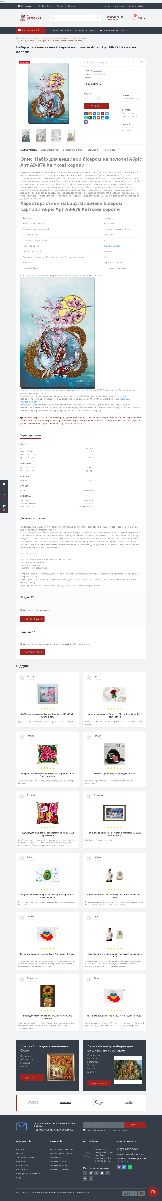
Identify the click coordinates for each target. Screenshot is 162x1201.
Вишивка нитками (58, 1165)
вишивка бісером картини (53, 417)
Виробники (21, 1169)
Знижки (76, 37)
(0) (107, 62)
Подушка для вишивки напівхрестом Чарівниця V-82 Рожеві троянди (47, 774)
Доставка (71, 6)
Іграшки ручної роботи (61, 1153)
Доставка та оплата (73, 149)
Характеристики (50, 149)
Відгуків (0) (93, 149)
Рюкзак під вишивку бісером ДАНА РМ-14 (114, 773)
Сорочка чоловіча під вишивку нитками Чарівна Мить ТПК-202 (114, 896)
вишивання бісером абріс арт (47, 420)
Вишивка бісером (58, 1161)
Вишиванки (55, 1157)
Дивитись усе (32, 1077)
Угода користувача (103, 1130)
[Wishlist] (132, 62)
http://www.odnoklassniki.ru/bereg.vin (90, 1179)
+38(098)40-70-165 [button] (127, 1149)
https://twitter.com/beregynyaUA (91, 1173)
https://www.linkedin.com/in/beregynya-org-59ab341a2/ (96, 1173)
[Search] (98, 18)
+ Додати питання (32, 651)
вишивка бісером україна (105, 417)
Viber (119, 1167)
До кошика (96, 106)
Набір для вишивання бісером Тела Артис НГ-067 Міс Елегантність (47, 715)
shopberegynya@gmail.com (130, 1154)
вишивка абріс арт (127, 417)
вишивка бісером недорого (101, 420)
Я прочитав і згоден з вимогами (106, 1130)
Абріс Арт (97, 70)
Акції (18, 1177)
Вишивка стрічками (59, 1169)
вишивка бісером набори (74, 420)
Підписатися (135, 1125)
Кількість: (88, 93)
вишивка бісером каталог (79, 417)
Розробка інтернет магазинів (28, 1192)
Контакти (20, 1161)
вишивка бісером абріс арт (128, 420)
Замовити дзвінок (112, 19)
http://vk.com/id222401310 (85, 1179)
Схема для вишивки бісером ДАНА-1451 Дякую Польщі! (47, 954)
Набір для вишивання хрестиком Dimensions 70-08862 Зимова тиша (114, 834)
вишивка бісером (112, 246)
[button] (4, 507)
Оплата (60, 6)
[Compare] (141, 62)
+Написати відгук (32, 618)
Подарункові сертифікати (28, 1173)
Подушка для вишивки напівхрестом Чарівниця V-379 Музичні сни (47, 834)
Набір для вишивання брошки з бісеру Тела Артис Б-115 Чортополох (114, 715)
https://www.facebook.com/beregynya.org (85, 1173)
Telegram (124, 1167)
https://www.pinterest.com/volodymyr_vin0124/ (102, 1173)
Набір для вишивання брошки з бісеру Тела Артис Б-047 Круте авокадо (47, 896)
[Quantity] (92, 98)
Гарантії (126, 124)
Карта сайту (22, 1165)
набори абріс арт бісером (60, 423)
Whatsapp (130, 1167)
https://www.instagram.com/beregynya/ (107, 1173)
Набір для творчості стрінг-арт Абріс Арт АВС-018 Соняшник (47, 1017)
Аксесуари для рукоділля (61, 1149)
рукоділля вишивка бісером (33, 423)
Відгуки (87, 37)
